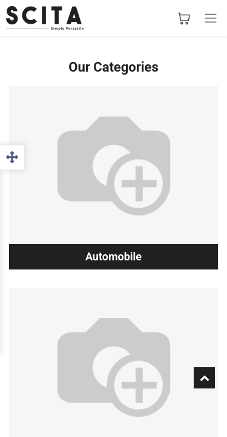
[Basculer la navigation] (210, 18)
